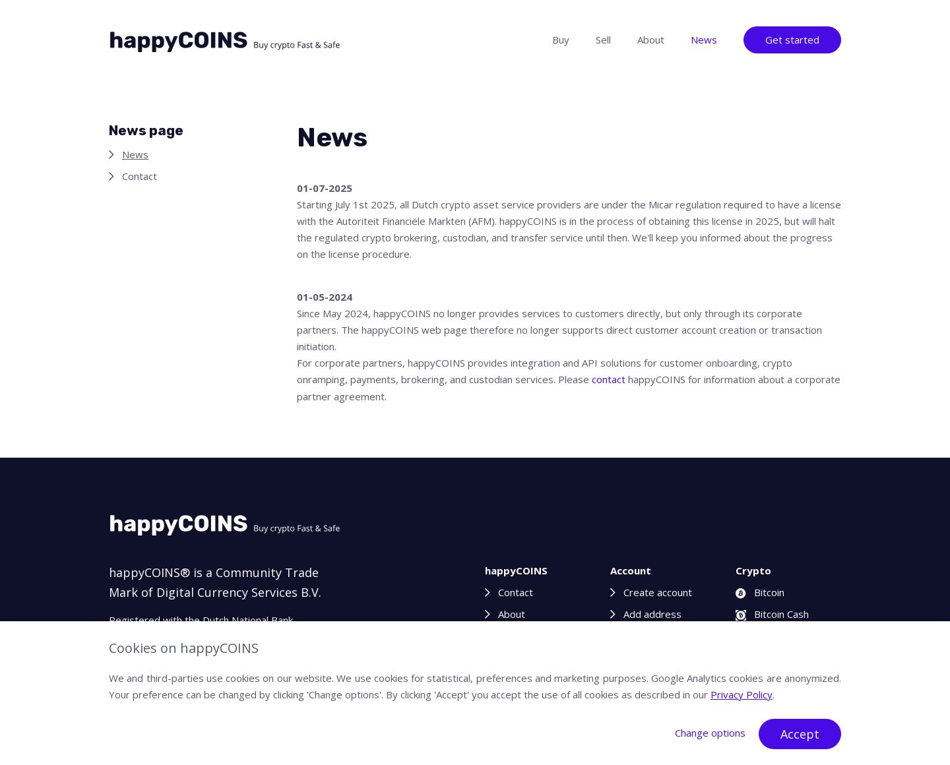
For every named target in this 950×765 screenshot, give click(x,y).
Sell (603, 39)
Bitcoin (760, 592)
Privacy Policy (742, 694)
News (704, 39)
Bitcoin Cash (772, 614)
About (650, 39)
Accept (799, 734)
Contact (139, 176)
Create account (657, 592)
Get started (792, 39)
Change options (710, 732)
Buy (560, 39)
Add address (652, 614)
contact (608, 379)
